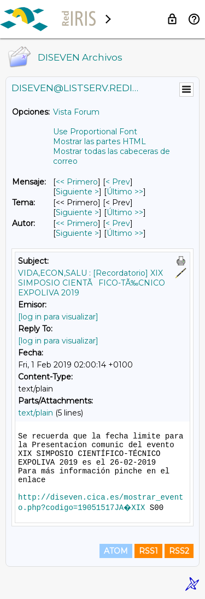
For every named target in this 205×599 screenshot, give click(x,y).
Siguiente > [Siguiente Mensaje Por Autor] (77, 233)
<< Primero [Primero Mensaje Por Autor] (77, 223)
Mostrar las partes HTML (99, 141)
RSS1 (148, 551)
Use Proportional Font (95, 132)
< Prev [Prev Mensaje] (118, 182)
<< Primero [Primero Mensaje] (77, 182)
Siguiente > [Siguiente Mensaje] (77, 192)
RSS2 (179, 551)
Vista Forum (76, 112)
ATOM (116, 551)
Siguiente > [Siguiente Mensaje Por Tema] (77, 212)
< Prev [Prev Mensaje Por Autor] (118, 223)
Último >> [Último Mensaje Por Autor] (125, 233)
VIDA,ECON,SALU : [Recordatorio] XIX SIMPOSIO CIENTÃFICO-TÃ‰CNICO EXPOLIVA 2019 (91, 283)
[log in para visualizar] (58, 317)
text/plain (35, 413)
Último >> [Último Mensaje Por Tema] (125, 212)
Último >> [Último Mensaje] (125, 192)
